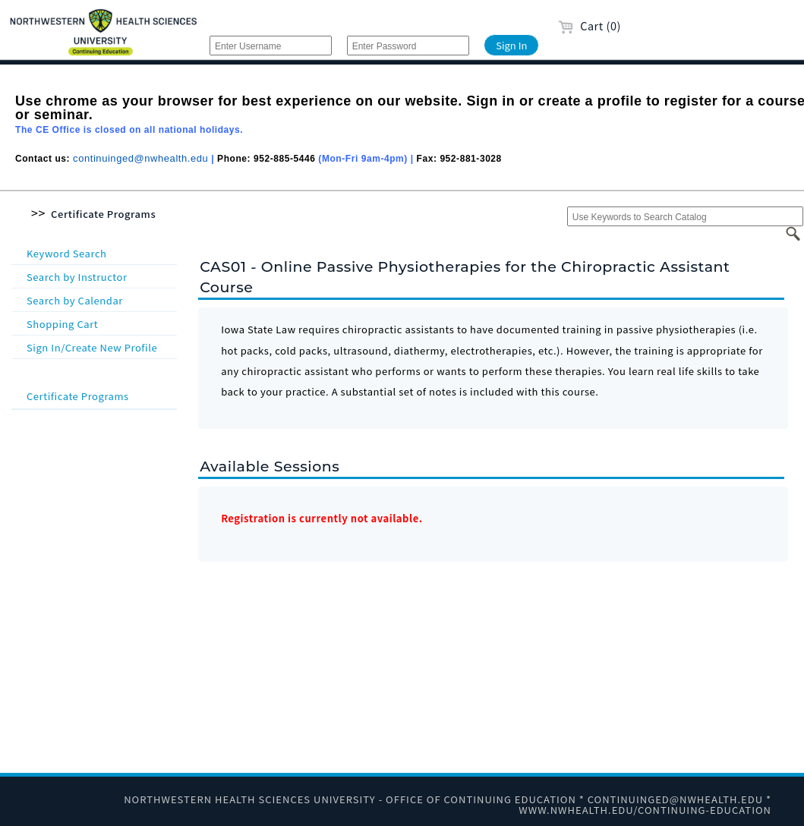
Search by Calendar (75, 300)
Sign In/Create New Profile (92, 347)
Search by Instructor (77, 277)
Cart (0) (589, 25)
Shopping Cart (62, 324)
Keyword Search (67, 253)
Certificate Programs (103, 213)
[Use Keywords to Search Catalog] (685, 216)
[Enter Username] (271, 45)
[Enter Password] (408, 45)
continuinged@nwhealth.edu (140, 158)
